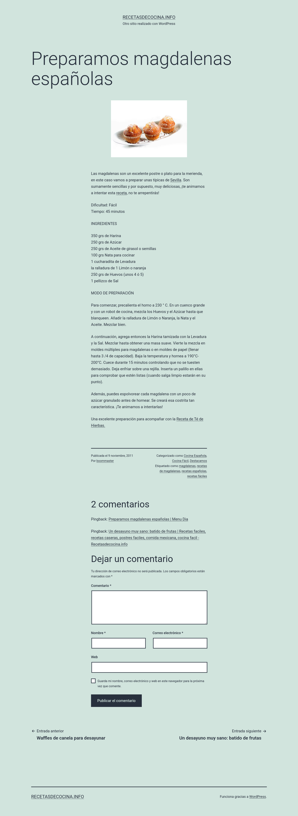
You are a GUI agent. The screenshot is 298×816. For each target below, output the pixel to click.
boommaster (105, 461)
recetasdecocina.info (149, 17)
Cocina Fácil (180, 461)
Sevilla (175, 180)
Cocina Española (195, 456)
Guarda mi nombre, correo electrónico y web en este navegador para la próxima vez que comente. (150, 683)
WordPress (257, 797)
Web (94, 657)
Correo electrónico (168, 633)
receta (121, 193)
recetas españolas (194, 471)
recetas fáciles (197, 476)
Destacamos (198, 461)
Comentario (101, 586)
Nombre (98, 633)
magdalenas (187, 466)
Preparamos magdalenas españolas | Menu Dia (148, 519)
